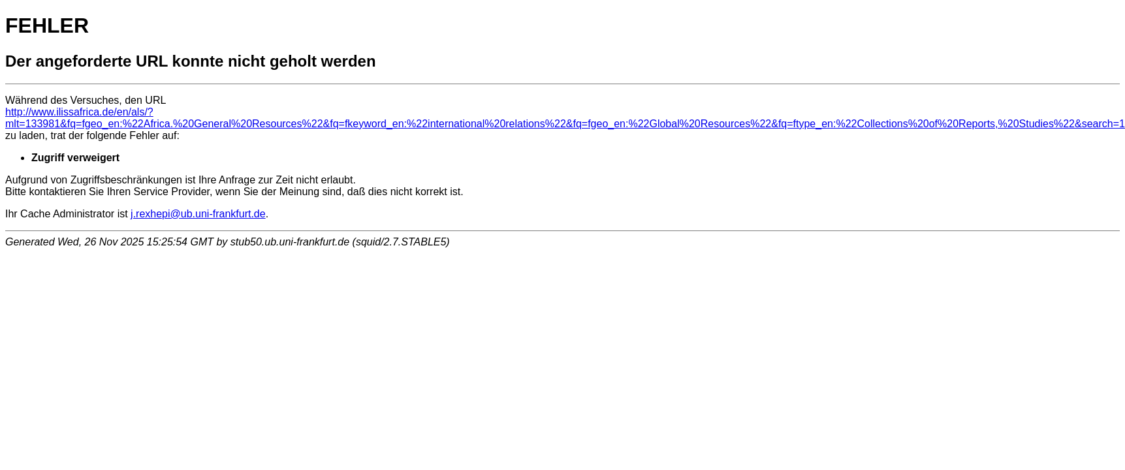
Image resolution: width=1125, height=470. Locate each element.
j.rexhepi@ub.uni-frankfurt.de (198, 213)
